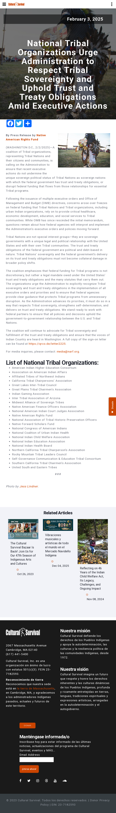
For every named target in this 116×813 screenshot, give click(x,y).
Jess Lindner (28, 486)
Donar (27, 725)
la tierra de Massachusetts (36, 688)
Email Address (29, 754)
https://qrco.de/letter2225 (47, 343)
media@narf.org (68, 351)
